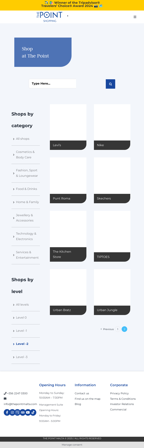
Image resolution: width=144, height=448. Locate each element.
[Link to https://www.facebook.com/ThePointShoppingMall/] (7, 412)
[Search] (110, 84)
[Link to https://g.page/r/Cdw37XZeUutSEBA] (17, 412)
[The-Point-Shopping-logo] (50, 16)
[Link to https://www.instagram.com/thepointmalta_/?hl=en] (12, 412)
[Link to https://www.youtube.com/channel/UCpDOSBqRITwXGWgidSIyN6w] (28, 412)
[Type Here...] (52, 83)
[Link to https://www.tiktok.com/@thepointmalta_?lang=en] (33, 412)
